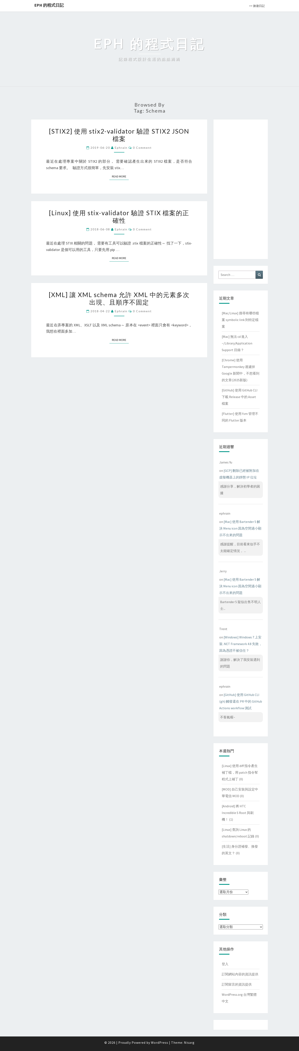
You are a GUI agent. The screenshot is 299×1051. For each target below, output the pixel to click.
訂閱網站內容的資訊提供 (240, 974)
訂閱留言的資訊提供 (237, 984)
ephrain (121, 147)
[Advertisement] (240, 188)
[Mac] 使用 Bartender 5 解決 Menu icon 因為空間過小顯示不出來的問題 (240, 528)
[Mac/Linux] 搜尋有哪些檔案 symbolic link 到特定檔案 (240, 319)
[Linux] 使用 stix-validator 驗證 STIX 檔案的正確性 (119, 216)
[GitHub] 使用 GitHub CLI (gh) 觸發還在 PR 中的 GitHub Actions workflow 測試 (240, 701)
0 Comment (142, 147)
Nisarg (189, 1042)
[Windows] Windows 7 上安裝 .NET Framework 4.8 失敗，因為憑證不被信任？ (240, 644)
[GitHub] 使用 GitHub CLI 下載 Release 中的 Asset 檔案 (239, 397)
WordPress (159, 1042)
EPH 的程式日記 (49, 5)
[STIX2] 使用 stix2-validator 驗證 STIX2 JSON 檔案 (119, 134)
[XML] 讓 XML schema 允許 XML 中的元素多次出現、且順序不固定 (119, 298)
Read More (120, 176)
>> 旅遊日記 (257, 6)
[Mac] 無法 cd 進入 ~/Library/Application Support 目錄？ (237, 343)
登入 (225, 964)
